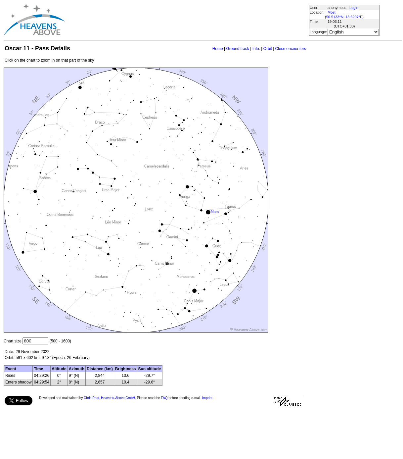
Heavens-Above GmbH (118, 398)
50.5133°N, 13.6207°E (344, 17)
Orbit (267, 48)
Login (353, 8)
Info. (256, 48)
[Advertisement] (186, 20)
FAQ (164, 398)
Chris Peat (91, 398)
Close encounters (290, 48)
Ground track (237, 48)
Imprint (207, 398)
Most (332, 12)
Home (217, 48)
